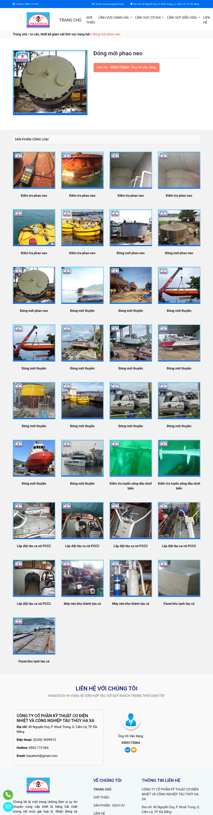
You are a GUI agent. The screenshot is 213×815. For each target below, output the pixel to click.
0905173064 (119, 67)
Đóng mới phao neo (131, 253)
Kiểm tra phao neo (34, 196)
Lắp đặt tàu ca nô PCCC (34, 546)
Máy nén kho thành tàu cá (82, 604)
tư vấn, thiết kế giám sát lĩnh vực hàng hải (60, 34)
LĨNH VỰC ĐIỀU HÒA (182, 17)
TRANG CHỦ (70, 20)
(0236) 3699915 (44, 740)
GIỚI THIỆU (90, 20)
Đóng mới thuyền (82, 311)
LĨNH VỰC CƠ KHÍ (148, 17)
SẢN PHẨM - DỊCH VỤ (109, 805)
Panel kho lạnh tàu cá (179, 604)
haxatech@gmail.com (42, 756)
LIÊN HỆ (206, 20)
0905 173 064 (39, 748)
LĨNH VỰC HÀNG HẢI (114, 17)
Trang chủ (20, 34)
